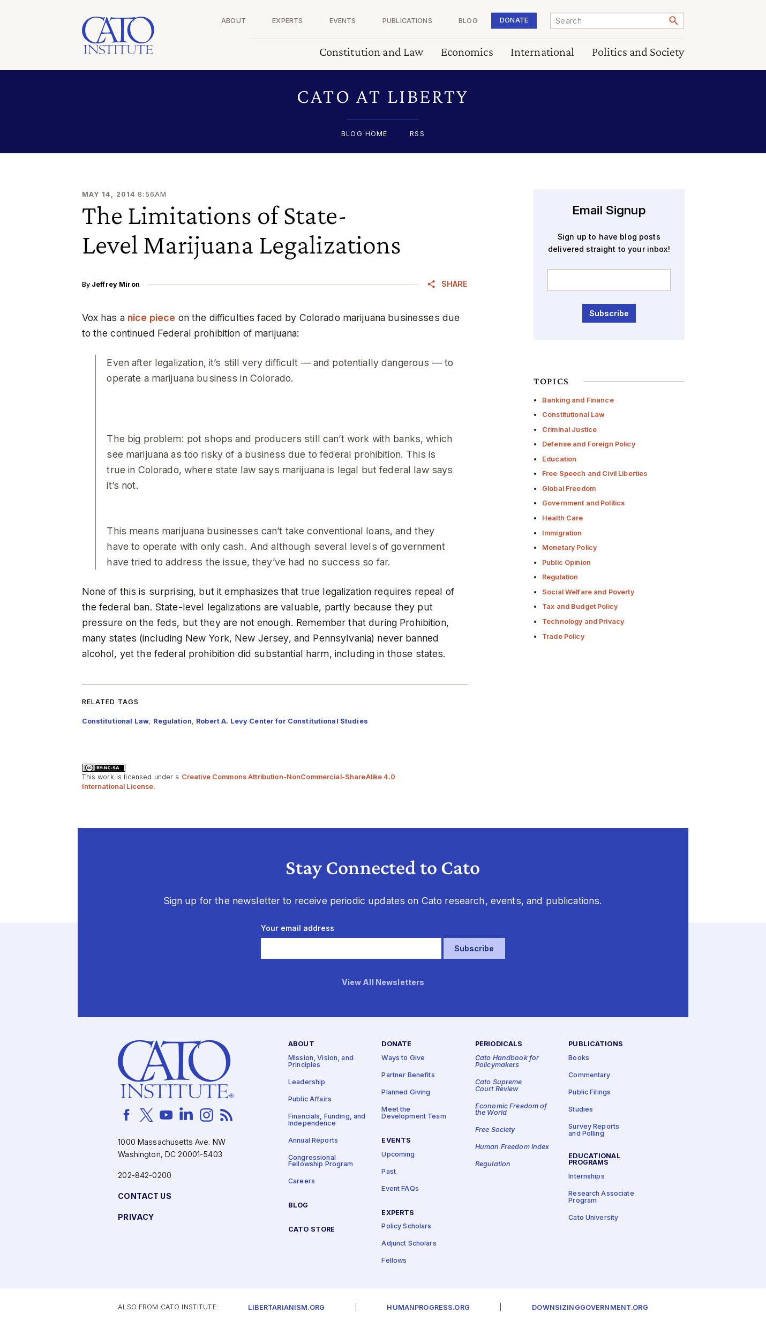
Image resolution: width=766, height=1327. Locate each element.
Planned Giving (405, 1092)
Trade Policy (563, 636)
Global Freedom (569, 488)
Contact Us (144, 1196)
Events (342, 21)
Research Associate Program (601, 1197)
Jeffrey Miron (116, 284)
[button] (383, 96)
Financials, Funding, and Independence (326, 1120)
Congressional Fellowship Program (321, 1161)
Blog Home (364, 134)
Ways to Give (403, 1058)
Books (578, 1058)
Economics (467, 52)
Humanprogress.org (428, 1307)
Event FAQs (399, 1188)
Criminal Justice (569, 430)
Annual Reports (313, 1140)
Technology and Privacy (583, 621)
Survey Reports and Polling (593, 1130)
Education (559, 459)
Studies (580, 1109)
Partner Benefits (407, 1075)
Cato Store (311, 1229)
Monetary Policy (569, 547)
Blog (468, 21)
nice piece (151, 317)
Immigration (562, 533)
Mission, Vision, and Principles (321, 1062)
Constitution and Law (371, 52)
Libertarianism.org (286, 1307)
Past (388, 1171)
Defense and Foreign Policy (588, 444)
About (233, 21)
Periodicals (499, 1044)
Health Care (562, 518)
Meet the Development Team (413, 1113)
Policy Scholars (406, 1226)
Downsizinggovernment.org (590, 1307)
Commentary (589, 1075)
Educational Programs (594, 1160)
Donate (514, 20)
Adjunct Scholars (408, 1243)
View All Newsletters (383, 983)
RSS (417, 134)
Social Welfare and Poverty (588, 592)
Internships (586, 1176)
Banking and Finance (578, 400)
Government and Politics (583, 503)
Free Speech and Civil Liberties (594, 473)
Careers (301, 1181)
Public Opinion (566, 562)
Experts (287, 21)
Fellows (394, 1260)
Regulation (560, 577)
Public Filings (589, 1092)
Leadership (306, 1082)
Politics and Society (638, 52)
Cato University (593, 1217)
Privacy (136, 1217)
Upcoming (398, 1154)
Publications (407, 21)
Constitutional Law (573, 415)
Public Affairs (310, 1099)
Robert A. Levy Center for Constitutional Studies (282, 721)
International (542, 52)
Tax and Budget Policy (580, 606)
